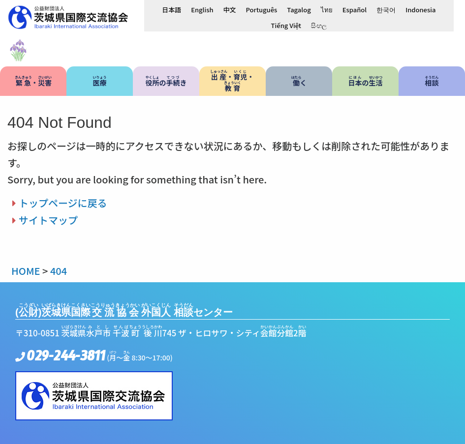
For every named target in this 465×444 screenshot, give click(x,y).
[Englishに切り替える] (202, 9)
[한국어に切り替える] (386, 9)
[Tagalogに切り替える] (298, 9)
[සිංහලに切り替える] (319, 25)
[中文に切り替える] (229, 9)
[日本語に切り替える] (171, 9)
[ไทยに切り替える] (327, 9)
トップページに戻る (63, 203)
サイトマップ (48, 220)
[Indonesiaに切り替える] (420, 9)
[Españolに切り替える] (355, 9)
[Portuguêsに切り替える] (261, 9)
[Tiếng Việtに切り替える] (286, 25)
